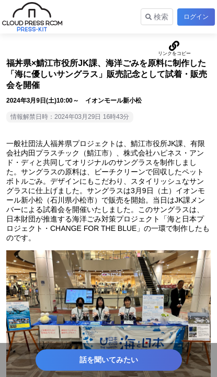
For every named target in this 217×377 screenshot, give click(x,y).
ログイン (196, 16)
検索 (156, 17)
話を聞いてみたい (108, 360)
